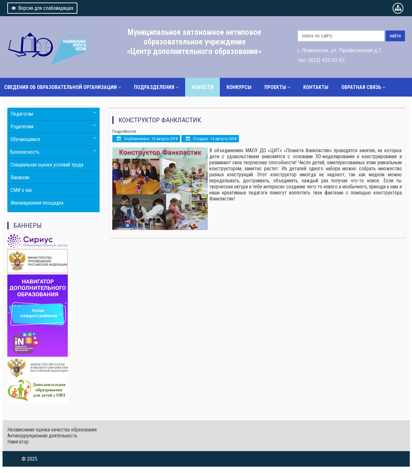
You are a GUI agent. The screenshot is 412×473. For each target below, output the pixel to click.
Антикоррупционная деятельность (42, 436)
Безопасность (24, 152)
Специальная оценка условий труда (46, 165)
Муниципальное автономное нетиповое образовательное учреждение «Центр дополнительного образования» (194, 41)
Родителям (21, 127)
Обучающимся (25, 139)
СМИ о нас (21, 190)
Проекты (275, 87)
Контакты (315, 87)
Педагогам (21, 114)
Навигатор (18, 442)
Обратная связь (361, 87)
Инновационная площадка (36, 203)
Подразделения (154, 87)
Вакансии (19, 177)
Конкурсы (239, 87)
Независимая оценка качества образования (52, 430)
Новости (202, 87)
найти (395, 36)
